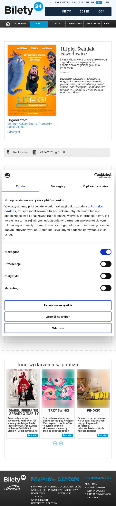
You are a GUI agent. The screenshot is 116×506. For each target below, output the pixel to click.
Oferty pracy (93, 497)
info (98, 152)
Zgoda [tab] (20, 186)
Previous (55, 443)
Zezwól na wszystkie (58, 305)
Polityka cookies (95, 491)
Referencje (64, 493)
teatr (56, 23)
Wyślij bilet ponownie (44, 490)
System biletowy (68, 490)
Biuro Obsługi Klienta (44, 487)
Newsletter (38, 493)
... (106, 23)
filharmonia (74, 23)
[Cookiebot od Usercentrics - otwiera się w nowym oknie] (94, 175)
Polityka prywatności (98, 494)
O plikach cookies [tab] (95, 186)
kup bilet (32, 435)
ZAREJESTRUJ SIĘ (65, 2)
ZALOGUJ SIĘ (86, 2)
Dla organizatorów (69, 487)
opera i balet (92, 23)
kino (38, 23)
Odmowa (58, 328)
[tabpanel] (23, 404)
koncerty (20, 23)
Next (61, 443)
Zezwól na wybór (58, 316)
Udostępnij (13, 131)
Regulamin (91, 484)
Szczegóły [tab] (58, 186)
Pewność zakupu (95, 487)
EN (107, 2)
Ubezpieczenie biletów (44, 503)
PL (99, 2)
